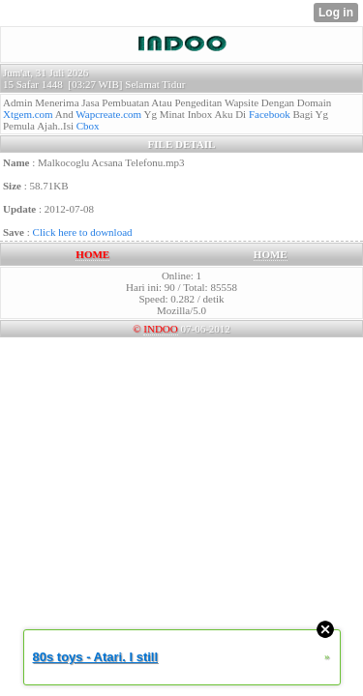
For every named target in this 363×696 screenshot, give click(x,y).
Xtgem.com (28, 114)
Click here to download (83, 232)
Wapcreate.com (108, 114)
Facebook (269, 114)
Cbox (88, 125)
